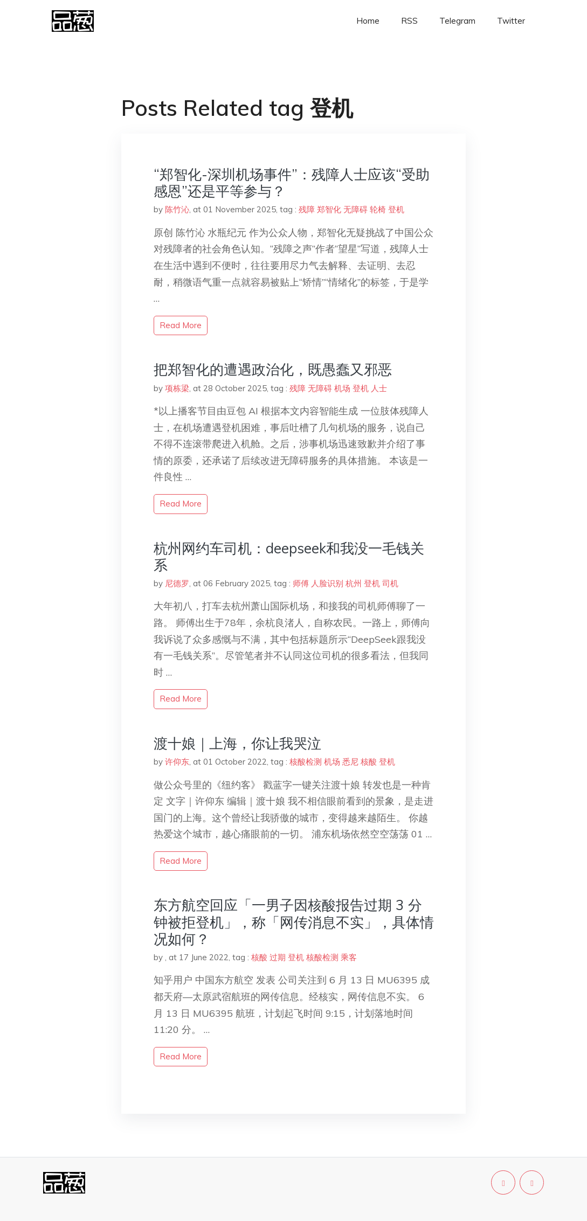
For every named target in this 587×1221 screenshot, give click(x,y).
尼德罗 (177, 583)
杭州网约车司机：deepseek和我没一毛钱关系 (289, 556)
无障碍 (355, 209)
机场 (342, 388)
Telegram (457, 21)
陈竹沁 (177, 209)
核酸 (369, 762)
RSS (409, 21)
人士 (379, 388)
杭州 (354, 583)
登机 (396, 209)
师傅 (301, 583)
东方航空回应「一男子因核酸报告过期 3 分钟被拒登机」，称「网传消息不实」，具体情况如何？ (294, 921)
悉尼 (350, 762)
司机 (390, 583)
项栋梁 (177, 388)
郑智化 (329, 209)
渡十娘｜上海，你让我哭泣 (237, 743)
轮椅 (378, 209)
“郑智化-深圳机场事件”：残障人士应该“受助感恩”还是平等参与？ (292, 182)
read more (181, 325)
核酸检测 (305, 762)
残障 (307, 209)
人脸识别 (327, 583)
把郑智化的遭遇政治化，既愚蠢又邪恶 (273, 369)
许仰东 (177, 762)
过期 (278, 957)
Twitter (511, 21)
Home (367, 21)
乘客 (349, 957)
